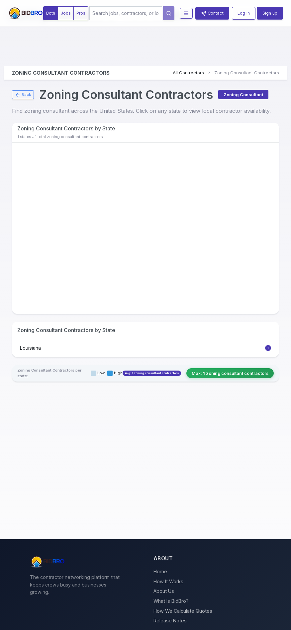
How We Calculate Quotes (182, 611)
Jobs (66, 13)
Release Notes (170, 620)
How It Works (168, 581)
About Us (163, 591)
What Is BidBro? (171, 601)
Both (50, 13)
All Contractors (188, 72)
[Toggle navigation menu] (186, 13)
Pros (80, 13)
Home (160, 571)
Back (23, 95)
